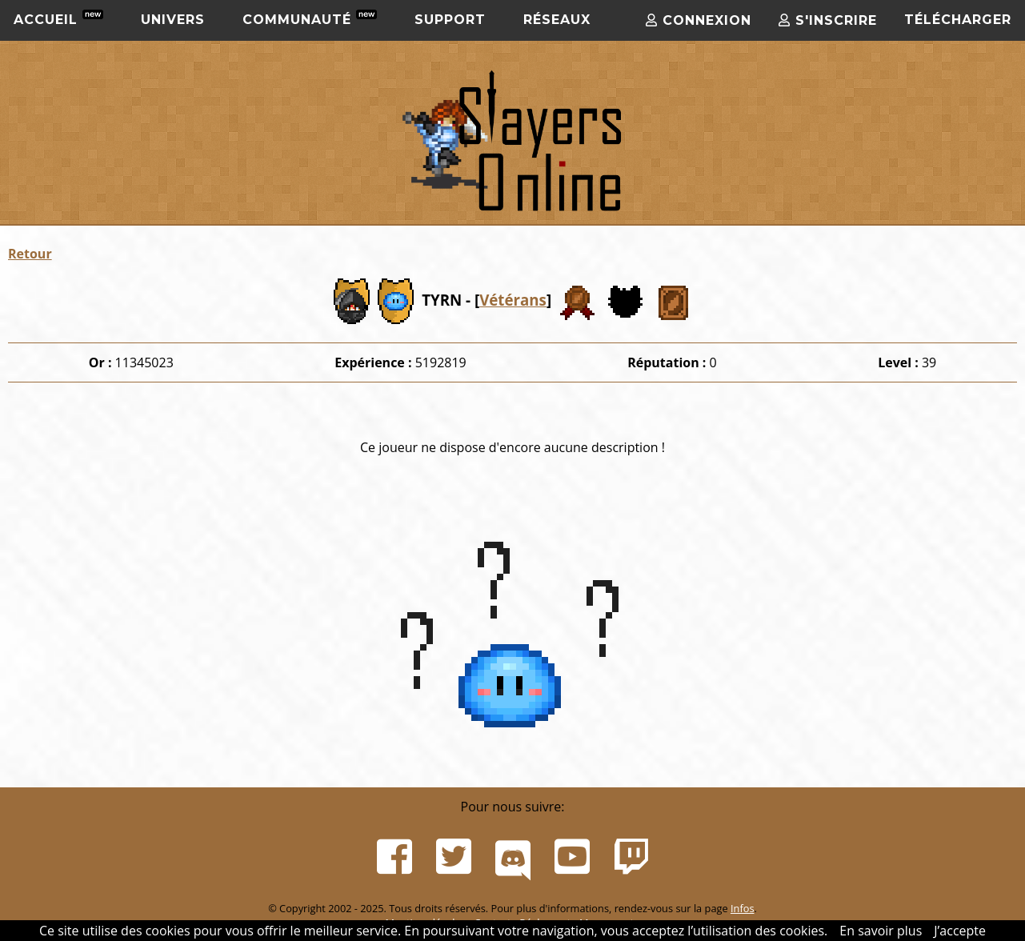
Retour (30, 253)
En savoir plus (880, 930)
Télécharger (957, 19)
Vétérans (513, 300)
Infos (743, 908)
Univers (173, 19)
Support (450, 19)
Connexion (698, 20)
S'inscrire (828, 20)
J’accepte (960, 930)
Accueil (58, 18)
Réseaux (557, 19)
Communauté (309, 18)
